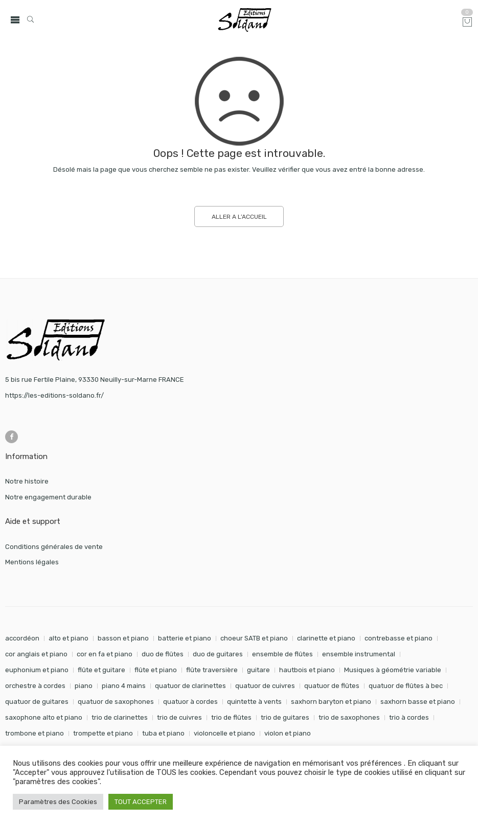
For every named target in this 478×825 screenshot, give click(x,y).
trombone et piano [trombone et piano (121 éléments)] (34, 733)
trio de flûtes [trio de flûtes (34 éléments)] (231, 717)
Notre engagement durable (48, 497)
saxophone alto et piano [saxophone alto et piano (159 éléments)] (43, 717)
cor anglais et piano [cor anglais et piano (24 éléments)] (36, 654)
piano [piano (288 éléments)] (84, 686)
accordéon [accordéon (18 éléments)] (22, 638)
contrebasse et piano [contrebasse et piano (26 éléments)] (399, 638)
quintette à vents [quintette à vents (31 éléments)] (254, 701)
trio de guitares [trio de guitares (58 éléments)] (285, 717)
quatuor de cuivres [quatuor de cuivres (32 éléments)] (265, 686)
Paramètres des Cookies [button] (58, 802)
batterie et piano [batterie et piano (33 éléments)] (184, 638)
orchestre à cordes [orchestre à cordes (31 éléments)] (35, 686)
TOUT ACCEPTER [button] (141, 802)
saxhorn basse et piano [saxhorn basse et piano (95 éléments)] (417, 701)
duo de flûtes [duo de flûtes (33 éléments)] (163, 654)
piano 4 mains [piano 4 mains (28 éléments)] (124, 686)
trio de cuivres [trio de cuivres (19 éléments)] (179, 717)
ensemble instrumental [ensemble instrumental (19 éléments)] (358, 654)
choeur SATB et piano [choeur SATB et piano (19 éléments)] (254, 638)
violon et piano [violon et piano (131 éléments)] (287, 733)
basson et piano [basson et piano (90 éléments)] (123, 638)
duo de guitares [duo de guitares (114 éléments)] (218, 654)
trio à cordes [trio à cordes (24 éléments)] (409, 717)
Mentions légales (32, 562)
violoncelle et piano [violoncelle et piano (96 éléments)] (224, 733)
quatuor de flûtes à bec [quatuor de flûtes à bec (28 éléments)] (406, 686)
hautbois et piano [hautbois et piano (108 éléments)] (307, 670)
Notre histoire (27, 481)
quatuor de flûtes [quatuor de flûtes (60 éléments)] (331, 686)
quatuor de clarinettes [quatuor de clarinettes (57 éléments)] (190, 686)
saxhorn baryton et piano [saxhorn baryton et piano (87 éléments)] (331, 701)
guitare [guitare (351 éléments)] (258, 670)
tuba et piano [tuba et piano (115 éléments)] (163, 733)
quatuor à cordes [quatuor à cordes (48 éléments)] (190, 701)
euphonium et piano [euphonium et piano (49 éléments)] (37, 670)
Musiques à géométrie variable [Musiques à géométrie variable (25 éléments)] (392, 670)
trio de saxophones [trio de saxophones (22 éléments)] (349, 717)
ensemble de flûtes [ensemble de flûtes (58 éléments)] (282, 654)
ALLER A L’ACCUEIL (239, 216)
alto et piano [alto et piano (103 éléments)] (68, 638)
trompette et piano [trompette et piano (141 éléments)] (103, 733)
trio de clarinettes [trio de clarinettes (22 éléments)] (120, 717)
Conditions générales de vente (54, 547)
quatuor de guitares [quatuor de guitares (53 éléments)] (37, 701)
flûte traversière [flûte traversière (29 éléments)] (212, 670)
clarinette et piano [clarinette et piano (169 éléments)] (326, 638)
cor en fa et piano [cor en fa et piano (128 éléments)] (104, 654)
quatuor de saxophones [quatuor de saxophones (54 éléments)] (116, 701)
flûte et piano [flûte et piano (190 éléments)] (155, 670)
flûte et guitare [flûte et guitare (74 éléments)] (101, 670)
